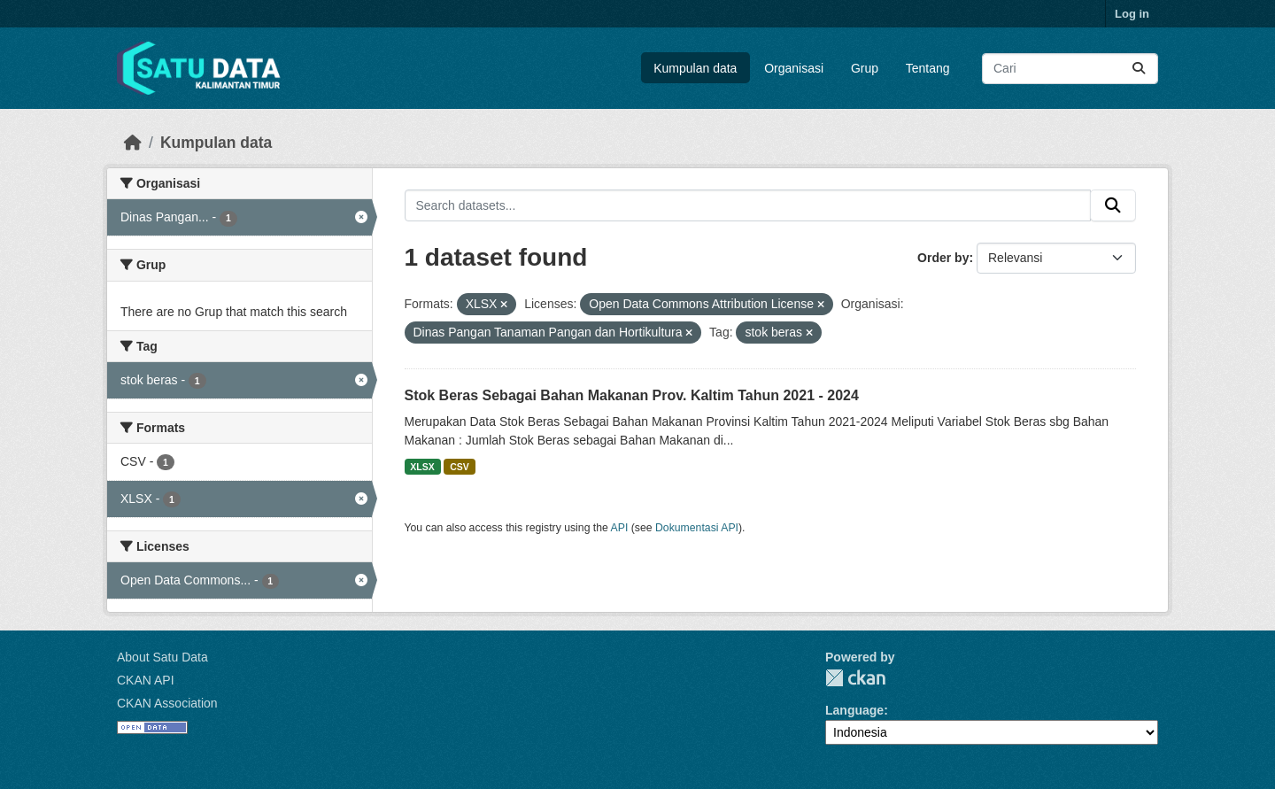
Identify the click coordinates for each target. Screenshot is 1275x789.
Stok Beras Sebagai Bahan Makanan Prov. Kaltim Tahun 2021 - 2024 (632, 395)
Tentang (928, 68)
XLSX (422, 466)
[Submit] (1138, 68)
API (620, 528)
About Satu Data (162, 657)
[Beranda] (133, 142)
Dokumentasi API (696, 528)
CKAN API (145, 680)
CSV (459, 466)
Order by (943, 258)
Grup (864, 68)
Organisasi (793, 68)
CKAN (855, 678)
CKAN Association (167, 703)
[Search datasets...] (1070, 68)
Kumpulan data (695, 68)
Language (854, 710)
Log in (1132, 13)
